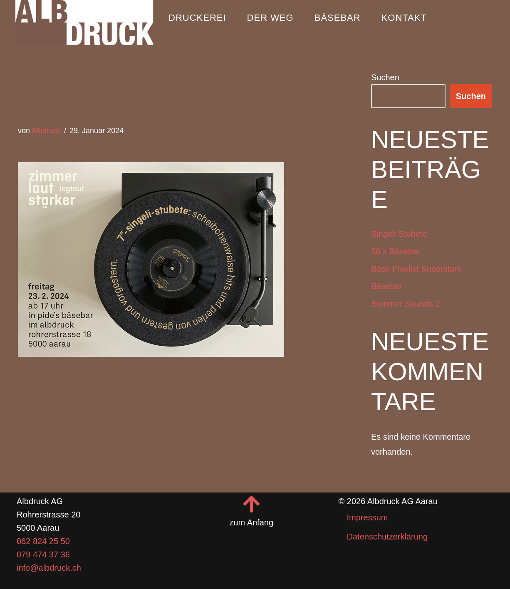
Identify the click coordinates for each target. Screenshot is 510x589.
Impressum (367, 517)
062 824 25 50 (43, 541)
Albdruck (46, 130)
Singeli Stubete (399, 233)
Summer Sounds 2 (405, 303)
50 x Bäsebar (395, 251)
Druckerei (197, 17)
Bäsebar (337, 17)
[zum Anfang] (251, 504)
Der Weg (270, 17)
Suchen (385, 77)
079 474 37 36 (43, 554)
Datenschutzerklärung (387, 536)
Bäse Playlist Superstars (416, 268)
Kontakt (404, 17)
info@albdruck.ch (49, 567)
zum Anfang (252, 522)
